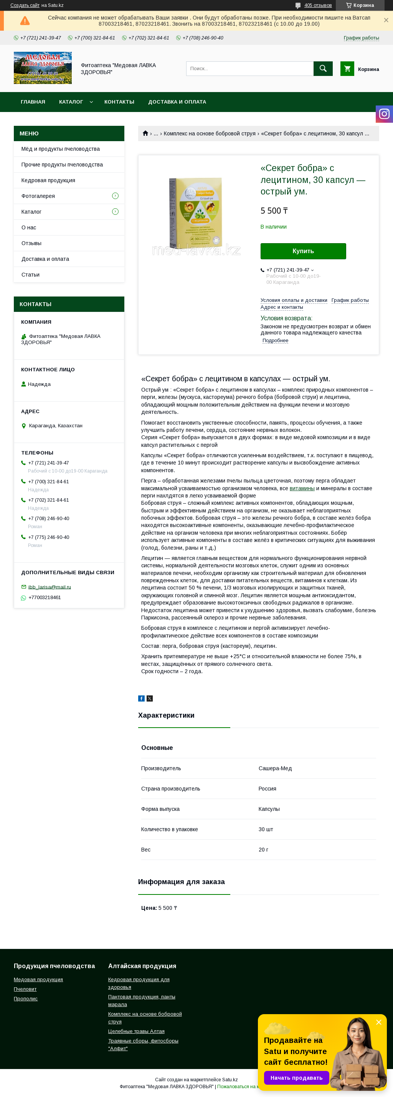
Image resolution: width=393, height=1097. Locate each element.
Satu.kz (230, 1079)
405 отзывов (318, 5)
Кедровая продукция (48, 180)
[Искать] (323, 68)
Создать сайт (25, 5)
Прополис (26, 998)
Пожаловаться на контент (245, 1086)
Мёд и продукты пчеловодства (60, 149)
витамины (302, 488)
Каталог (71, 102)
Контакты (119, 102)
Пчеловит (25, 989)
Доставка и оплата (177, 102)
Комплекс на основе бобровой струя (210, 133)
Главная (33, 102)
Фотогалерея (38, 196)
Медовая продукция (38, 979)
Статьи (30, 275)
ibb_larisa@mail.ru (49, 587)
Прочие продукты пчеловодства (62, 164)
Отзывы (31, 243)
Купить (303, 251)
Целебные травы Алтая (136, 1031)
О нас (28, 227)
